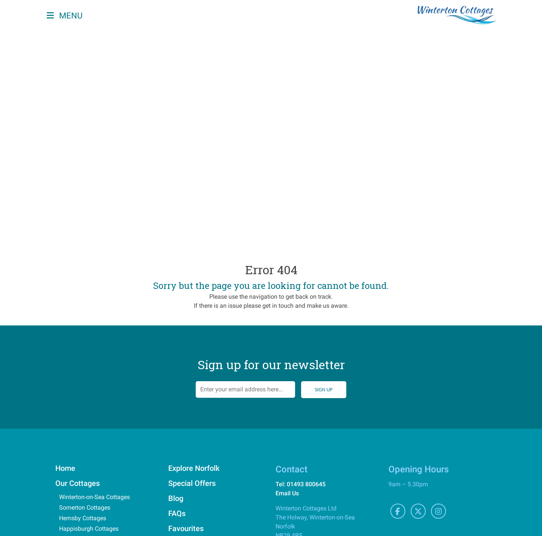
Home (65, 468)
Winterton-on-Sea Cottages (94, 497)
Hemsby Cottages (82, 518)
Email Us (287, 493)
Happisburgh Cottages (89, 528)
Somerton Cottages (84, 507)
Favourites (186, 528)
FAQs (177, 513)
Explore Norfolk (193, 468)
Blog (175, 498)
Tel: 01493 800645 (301, 484)
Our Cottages (77, 483)
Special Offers (192, 483)
